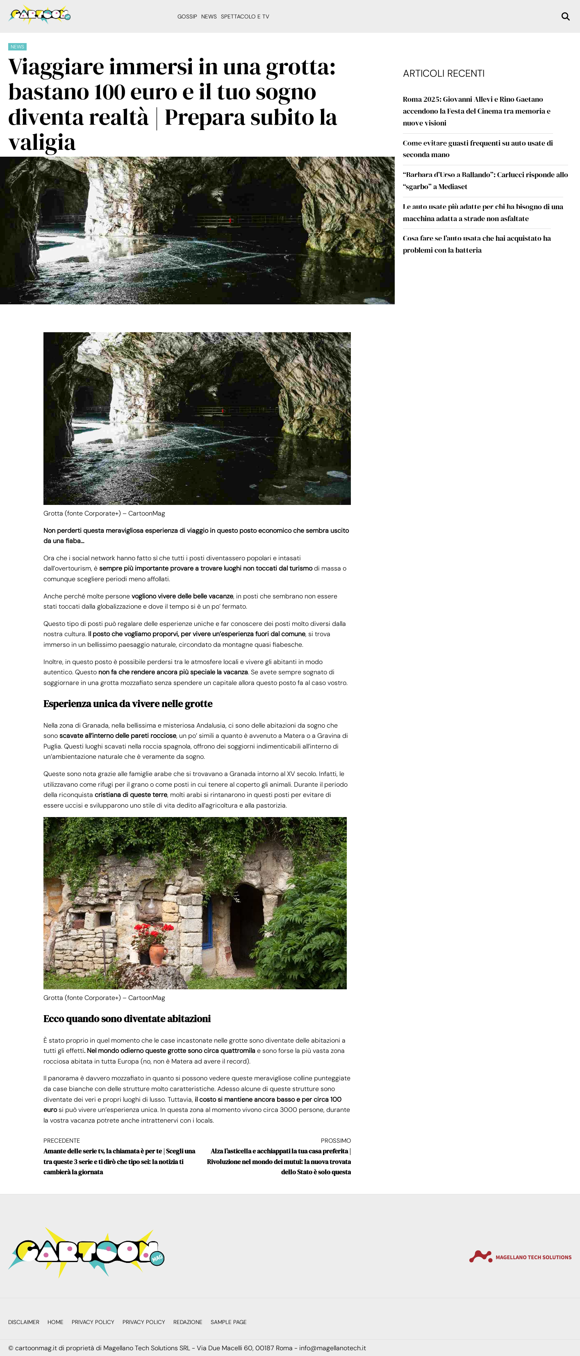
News (209, 16)
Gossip (187, 16)
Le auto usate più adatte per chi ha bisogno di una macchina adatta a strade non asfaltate (483, 212)
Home (56, 1322)
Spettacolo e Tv (245, 16)
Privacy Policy (93, 1322)
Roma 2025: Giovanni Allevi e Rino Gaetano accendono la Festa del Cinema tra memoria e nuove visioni (476, 111)
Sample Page (229, 1322)
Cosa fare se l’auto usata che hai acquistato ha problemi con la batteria (477, 244)
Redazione (187, 1322)
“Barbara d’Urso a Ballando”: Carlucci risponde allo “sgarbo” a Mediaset (485, 180)
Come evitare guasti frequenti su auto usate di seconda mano (478, 149)
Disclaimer (23, 1322)
